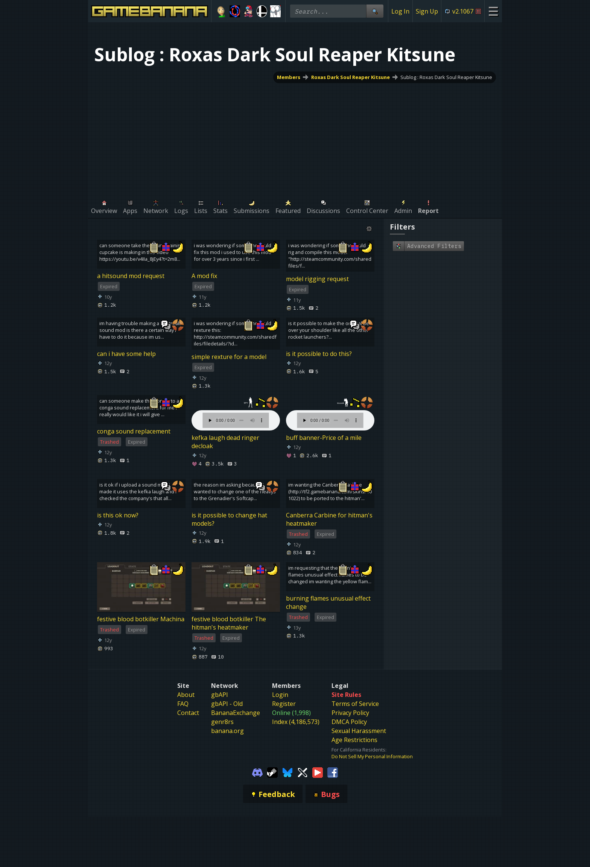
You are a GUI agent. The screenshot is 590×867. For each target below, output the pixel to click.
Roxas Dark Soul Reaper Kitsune (350, 77)
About (186, 695)
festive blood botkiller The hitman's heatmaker (229, 623)
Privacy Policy (350, 713)
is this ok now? (117, 515)
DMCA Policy (349, 722)
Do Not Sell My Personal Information (372, 756)
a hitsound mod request (130, 276)
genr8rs (222, 722)
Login (280, 695)
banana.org (227, 731)
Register (284, 704)
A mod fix (204, 276)
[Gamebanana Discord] (257, 772)
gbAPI (219, 695)
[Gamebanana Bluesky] (287, 772)
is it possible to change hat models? (229, 519)
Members (288, 77)
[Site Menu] (493, 11)
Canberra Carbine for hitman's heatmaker (329, 519)
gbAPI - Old (227, 704)
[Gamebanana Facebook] (333, 772)
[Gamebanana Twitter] (303, 772)
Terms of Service (355, 704)
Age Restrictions (354, 740)
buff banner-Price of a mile (324, 438)
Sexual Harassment (358, 731)
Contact (188, 713)
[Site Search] (374, 11)
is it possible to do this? (319, 354)
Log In (400, 11)
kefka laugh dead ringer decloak (225, 442)
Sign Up (427, 11)
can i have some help (126, 354)
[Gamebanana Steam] (272, 772)
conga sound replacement (133, 431)
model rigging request (317, 279)
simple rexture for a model (229, 357)
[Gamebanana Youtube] (318, 772)
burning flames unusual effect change (328, 602)
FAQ (183, 704)
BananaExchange (235, 713)
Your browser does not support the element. (236, 412)
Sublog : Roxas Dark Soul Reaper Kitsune (446, 77)
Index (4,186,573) (295, 722)
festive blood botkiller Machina (140, 619)
